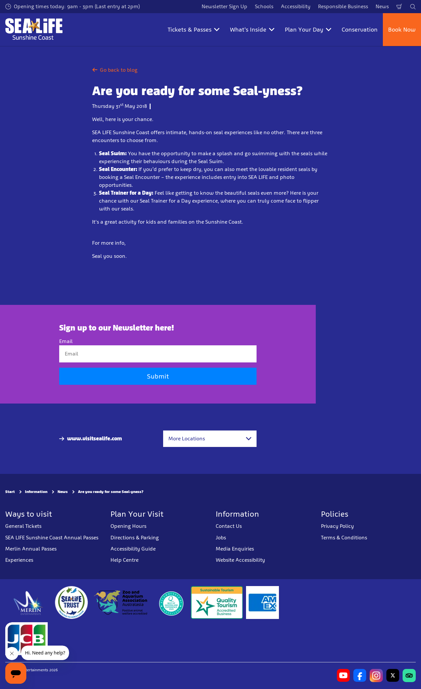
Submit (158, 376)
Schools (264, 6)
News (382, 6)
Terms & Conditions (344, 537)
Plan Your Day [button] (308, 29)
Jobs (221, 537)
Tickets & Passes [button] (193, 29)
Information (36, 491)
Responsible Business (343, 6)
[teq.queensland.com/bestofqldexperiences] (171, 602)
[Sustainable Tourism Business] (217, 602)
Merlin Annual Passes (31, 549)
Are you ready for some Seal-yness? (110, 491)
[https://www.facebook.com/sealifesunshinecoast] (359, 675)
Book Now (402, 29)
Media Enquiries (235, 549)
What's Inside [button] (252, 29)
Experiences (19, 560)
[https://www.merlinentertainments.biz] (28, 602)
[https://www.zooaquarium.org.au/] (121, 602)
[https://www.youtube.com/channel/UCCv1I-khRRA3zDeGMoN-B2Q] (343, 675)
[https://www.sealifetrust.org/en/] (71, 602)
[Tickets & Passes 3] (262, 602)
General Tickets (23, 526)
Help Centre (124, 560)
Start (10, 491)
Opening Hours (128, 526)
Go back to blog (114, 70)
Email (66, 341)
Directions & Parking (135, 537)
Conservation (360, 29)
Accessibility (295, 6)
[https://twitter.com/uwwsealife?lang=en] (392, 675)
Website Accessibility (240, 560)
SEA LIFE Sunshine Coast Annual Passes (51, 537)
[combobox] (210, 439)
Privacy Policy (337, 526)
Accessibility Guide (133, 549)
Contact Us (229, 526)
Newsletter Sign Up (224, 6)
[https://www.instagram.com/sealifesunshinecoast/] (376, 675)
